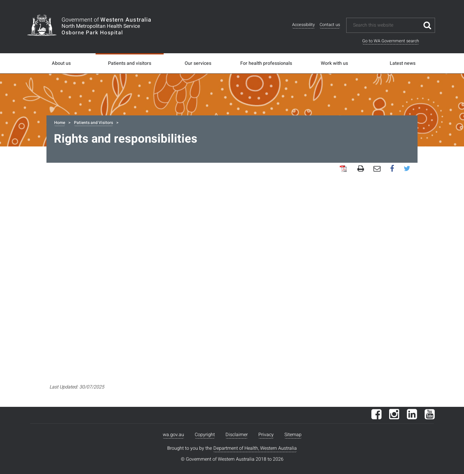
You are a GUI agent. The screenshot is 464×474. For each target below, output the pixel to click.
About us (61, 63)
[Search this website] (386, 25)
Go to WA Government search (390, 41)
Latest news (402, 63)
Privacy (266, 434)
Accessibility (303, 25)
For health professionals (266, 63)
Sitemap (293, 434)
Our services (198, 63)
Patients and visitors (129, 63)
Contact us (330, 25)
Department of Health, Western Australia (255, 448)
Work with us (334, 63)
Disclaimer (236, 434)
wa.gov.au (173, 434)
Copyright (205, 434)
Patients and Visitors (93, 123)
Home (59, 123)
